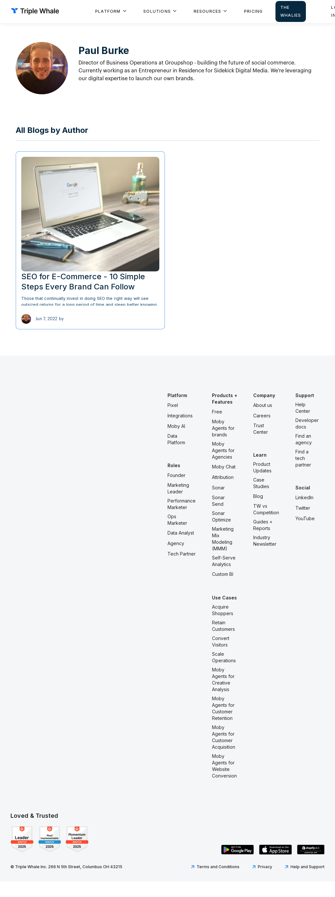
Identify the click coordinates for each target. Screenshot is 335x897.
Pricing (253, 11)
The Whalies (290, 11)
